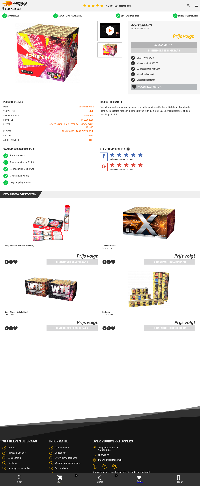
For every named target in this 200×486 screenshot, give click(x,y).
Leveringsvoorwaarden (19, 468)
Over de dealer (62, 447)
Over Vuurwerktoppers (66, 458)
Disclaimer (13, 463)
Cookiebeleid (14, 458)
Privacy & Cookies (17, 452)
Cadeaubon (60, 452)
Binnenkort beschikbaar (164, 50)
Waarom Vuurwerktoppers (67, 463)
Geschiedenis (61, 468)
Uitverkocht (162, 44)
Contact (12, 447)
